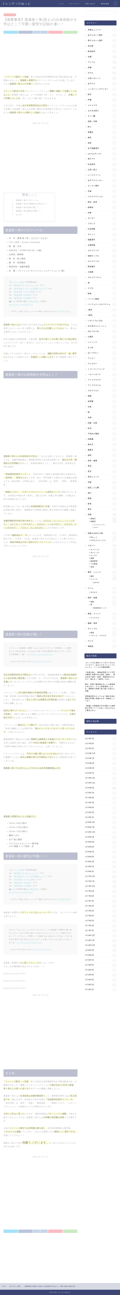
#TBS (13, 300)
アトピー (102, 358)
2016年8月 (100, 955)
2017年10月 (100, 886)
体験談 (102, 646)
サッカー (103, 555)
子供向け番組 (102, 433)
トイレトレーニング (102, 369)
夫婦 (102, 417)
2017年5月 (100, 911)
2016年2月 (100, 984)
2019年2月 (100, 812)
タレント (102, 234)
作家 (102, 213)
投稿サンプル (102, 256)
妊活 (102, 428)
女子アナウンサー (102, 180)
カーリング (103, 549)
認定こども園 (102, 487)
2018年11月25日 (64, 310)
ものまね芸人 (102, 110)
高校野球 (103, 561)
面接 (102, 498)
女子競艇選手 (102, 148)
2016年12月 (100, 935)
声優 (102, 100)
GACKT (95, 527)
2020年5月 (100, 768)
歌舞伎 (102, 207)
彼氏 (102, 137)
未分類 (102, 46)
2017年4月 (100, 916)
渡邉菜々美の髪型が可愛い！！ (29, 210)
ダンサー (102, 218)
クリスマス (103, 618)
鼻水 (102, 509)
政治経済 (102, 51)
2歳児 (102, 315)
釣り (102, 127)
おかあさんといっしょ (102, 326)
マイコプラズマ (102, 380)
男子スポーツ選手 (102, 40)
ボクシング (103, 552)
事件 (103, 576)
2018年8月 (100, 842)
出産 (102, 407)
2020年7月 (100, 758)
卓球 (103, 567)
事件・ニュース (102, 572)
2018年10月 (100, 832)
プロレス (102, 223)
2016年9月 (100, 950)
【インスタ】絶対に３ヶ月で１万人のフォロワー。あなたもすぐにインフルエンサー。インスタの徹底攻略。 (100, 665)
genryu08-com (102, 154)
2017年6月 (100, 906)
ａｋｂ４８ (102, 105)
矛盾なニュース (102, 30)
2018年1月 (100, 871)
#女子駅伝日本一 (33, 300)
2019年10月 (100, 783)
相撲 (103, 558)
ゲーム (102, 588)
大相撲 (102, 272)
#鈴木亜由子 (19, 288)
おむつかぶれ (102, 331)
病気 (102, 455)
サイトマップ (74, 4)
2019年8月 (100, 788)
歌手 (102, 94)
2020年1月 (100, 773)
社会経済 (102, 164)
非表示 (33, 194)
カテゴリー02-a (102, 277)
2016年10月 (100, 945)
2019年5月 (100, 802)
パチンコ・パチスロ (103, 635)
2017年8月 (100, 896)
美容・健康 (102, 460)
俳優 (102, 67)
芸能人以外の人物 (102, 533)
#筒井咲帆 (18, 291)
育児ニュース (102, 477)
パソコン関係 (102, 299)
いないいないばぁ (102, 320)
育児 (102, 471)
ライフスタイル (102, 385)
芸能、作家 (102, 121)
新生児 (102, 444)
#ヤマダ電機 (29, 291)
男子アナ (102, 159)
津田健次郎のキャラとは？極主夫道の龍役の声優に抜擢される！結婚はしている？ (100, 698)
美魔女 (102, 132)
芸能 (102, 514)
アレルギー (102, 363)
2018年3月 (100, 861)
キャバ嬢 (102, 116)
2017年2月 (100, 925)
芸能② (103, 521)
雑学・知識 (102, 597)
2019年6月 (100, 797)
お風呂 (102, 336)
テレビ (102, 641)
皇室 (102, 143)
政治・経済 (102, 202)
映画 (102, 293)
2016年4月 (100, 975)
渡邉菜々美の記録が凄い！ (27, 206)
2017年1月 (100, 930)
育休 (102, 466)
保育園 (102, 401)
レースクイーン (102, 175)
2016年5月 (100, 970)
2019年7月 (100, 793)
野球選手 (102, 266)
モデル (102, 73)
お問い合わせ (90, 4)
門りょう (103, 537)
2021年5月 (100, 748)
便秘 (102, 396)
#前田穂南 (18, 297)
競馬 (103, 633)
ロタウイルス (102, 390)
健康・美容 (102, 623)
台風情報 (102, 245)
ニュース (103, 579)
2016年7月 (100, 960)
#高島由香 (18, 294)
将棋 (103, 602)
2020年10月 (100, 753)
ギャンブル (102, 628)
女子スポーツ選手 (10, 14)
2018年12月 (100, 822)
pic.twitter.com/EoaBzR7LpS (40, 653)
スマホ (102, 288)
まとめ (19, 214)
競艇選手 (102, 240)
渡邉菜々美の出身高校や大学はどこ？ (32, 203)
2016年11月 (100, 940)
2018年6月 (100, 847)
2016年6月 (100, 965)
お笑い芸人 (102, 169)
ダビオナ (103, 592)
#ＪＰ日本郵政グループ (36, 288)
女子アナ (102, 83)
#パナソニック (32, 284)
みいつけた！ (102, 353)
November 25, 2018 (42, 661)
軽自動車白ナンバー (100, 608)
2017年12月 (100, 876)
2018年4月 (100, 856)
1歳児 (102, 310)
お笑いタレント (102, 78)
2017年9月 (100, 891)
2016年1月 (100, 989)
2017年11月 (100, 881)
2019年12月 (100, 778)
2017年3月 (100, 920)
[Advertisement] (40, 54)
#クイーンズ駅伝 (18, 281)
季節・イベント (102, 614)
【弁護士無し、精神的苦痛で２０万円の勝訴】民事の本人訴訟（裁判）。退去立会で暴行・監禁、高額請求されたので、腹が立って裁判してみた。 (100, 675)
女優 (102, 57)
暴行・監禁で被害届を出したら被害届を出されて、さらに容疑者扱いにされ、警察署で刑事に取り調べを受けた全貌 (100, 687)
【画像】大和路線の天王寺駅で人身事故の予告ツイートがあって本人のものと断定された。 (100, 708)
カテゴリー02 (102, 261)
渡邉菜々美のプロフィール (27, 199)
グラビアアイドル (102, 196)
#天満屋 (27, 297)
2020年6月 (100, 763)
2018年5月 (100, 852)
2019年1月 (100, 817)
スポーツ (102, 545)
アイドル (102, 62)
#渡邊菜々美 (18, 284)
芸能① (103, 518)
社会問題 (102, 229)
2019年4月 (100, 807)
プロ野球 (103, 564)
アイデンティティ (99, 525)
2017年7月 (100, 901)
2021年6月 (100, 743)
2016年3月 (100, 979)
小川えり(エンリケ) (103, 540)
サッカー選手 (102, 186)
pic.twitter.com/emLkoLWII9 (29, 942)
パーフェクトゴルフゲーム (102, 304)
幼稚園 (102, 439)
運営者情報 (105, 4)
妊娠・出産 (102, 423)
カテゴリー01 (102, 250)
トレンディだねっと (16, 3)
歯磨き (102, 450)
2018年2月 (100, 866)
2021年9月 (100, 738)
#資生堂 (27, 294)
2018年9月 (100, 837)
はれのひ (96, 582)
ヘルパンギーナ (102, 374)
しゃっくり (102, 342)
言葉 (102, 482)
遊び (102, 493)
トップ (61, 4)
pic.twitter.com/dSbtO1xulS (21, 304)
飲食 (102, 504)
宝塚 (102, 191)
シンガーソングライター (102, 89)
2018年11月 (100, 827)
